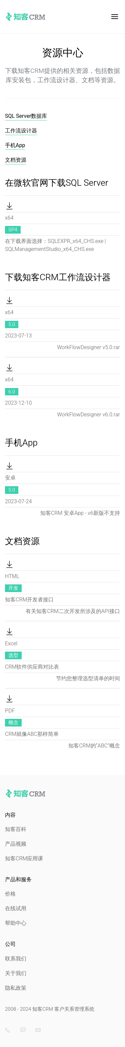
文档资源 (15, 160)
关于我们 (15, 973)
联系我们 (15, 959)
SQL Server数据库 (26, 116)
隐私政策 (15, 988)
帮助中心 (15, 923)
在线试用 (15, 909)
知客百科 (15, 829)
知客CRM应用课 (24, 859)
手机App (15, 145)
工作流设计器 (21, 131)
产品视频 (15, 844)
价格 (10, 894)
